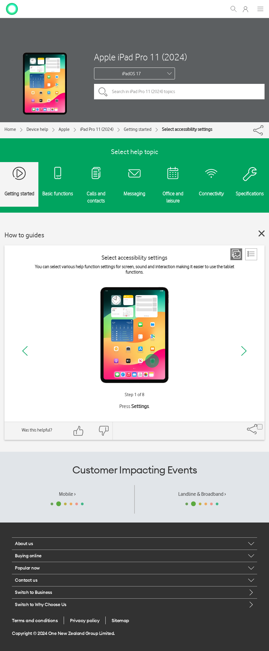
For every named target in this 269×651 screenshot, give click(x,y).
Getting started (137, 129)
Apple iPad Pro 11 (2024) (140, 56)
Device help (37, 129)
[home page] (12, 8)
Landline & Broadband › (202, 494)
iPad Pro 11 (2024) (96, 129)
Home (10, 129)
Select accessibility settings (187, 129)
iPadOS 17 (131, 73)
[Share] (264, 128)
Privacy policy (84, 620)
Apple (64, 129)
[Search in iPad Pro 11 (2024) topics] (179, 91)
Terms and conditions (35, 620)
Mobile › (67, 494)
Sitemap (120, 620)
